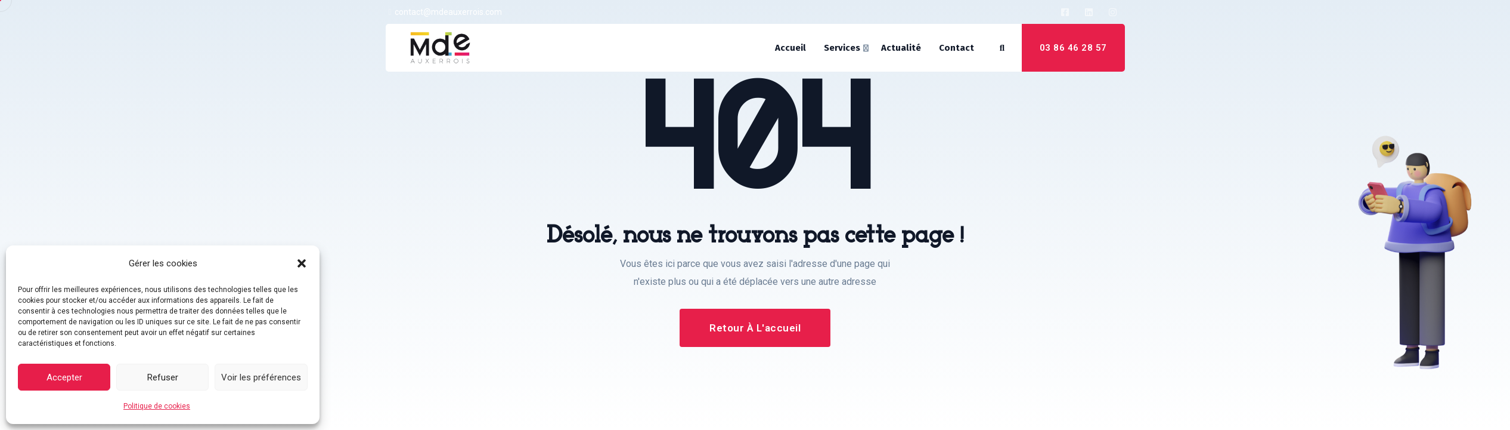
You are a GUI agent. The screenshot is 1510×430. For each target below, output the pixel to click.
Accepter (64, 377)
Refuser (162, 377)
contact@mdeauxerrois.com (448, 12)
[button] (302, 263)
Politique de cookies (156, 406)
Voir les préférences (261, 377)
